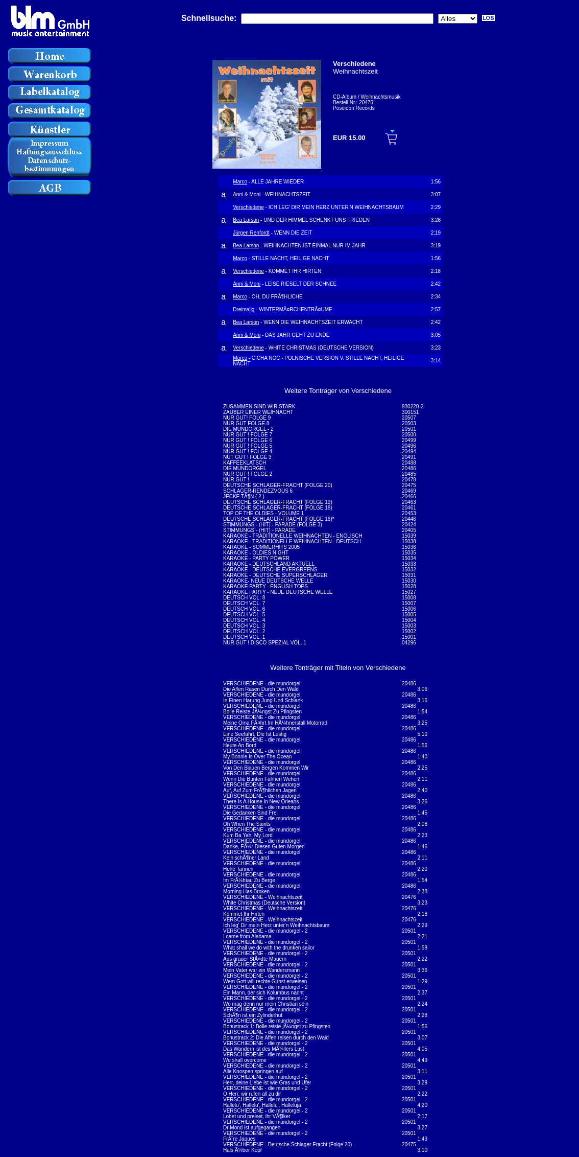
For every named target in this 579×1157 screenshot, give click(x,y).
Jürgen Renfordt (251, 233)
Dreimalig (243, 309)
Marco (240, 181)
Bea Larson (246, 220)
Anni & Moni (246, 194)
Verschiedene (248, 207)
